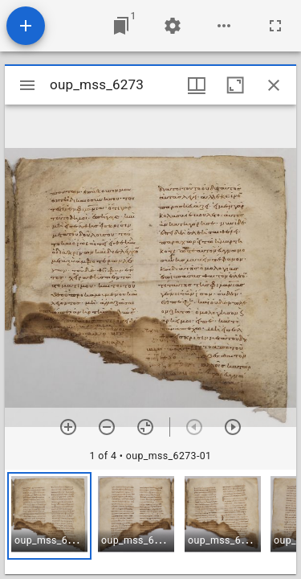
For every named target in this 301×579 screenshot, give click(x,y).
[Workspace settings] (172, 25)
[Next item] (233, 427)
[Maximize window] (235, 85)
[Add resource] (25, 25)
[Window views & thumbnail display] (196, 85)
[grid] (150, 522)
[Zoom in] (68, 427)
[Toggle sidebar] (27, 85)
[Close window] (273, 85)
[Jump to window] (121, 25)
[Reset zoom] (145, 427)
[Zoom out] (106, 427)
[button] (49, 516)
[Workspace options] (224, 25)
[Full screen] (275, 25)
